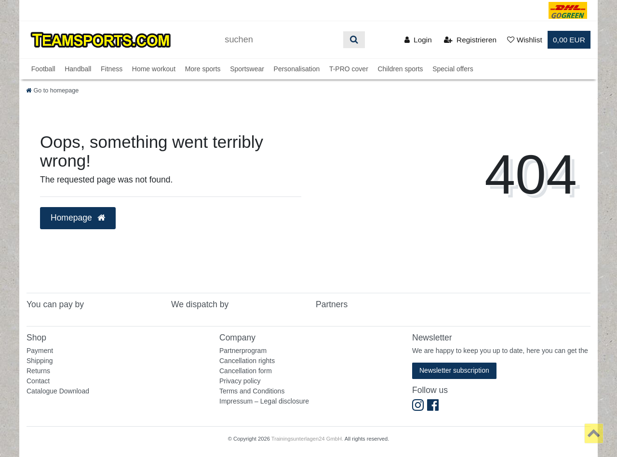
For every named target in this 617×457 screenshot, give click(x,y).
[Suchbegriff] (280, 39)
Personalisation (297, 69)
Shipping (40, 361)
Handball (78, 69)
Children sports (400, 69)
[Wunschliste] (525, 40)
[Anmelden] (418, 40)
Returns (38, 371)
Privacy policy (240, 381)
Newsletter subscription (454, 370)
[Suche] (354, 39)
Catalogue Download (58, 391)
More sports (203, 69)
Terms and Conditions (251, 391)
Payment (40, 350)
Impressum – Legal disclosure (264, 401)
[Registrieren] (470, 40)
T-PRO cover (348, 69)
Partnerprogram (243, 350)
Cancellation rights (247, 361)
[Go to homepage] (52, 90)
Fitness (111, 69)
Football (43, 69)
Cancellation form (245, 371)
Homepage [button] (78, 217)
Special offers (452, 69)
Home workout (153, 69)
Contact (38, 381)
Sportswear (247, 69)
